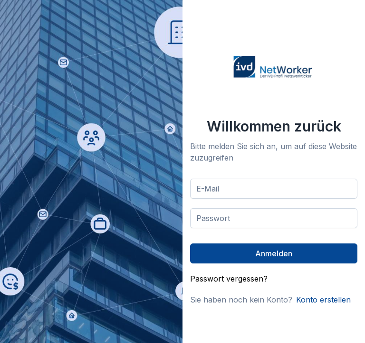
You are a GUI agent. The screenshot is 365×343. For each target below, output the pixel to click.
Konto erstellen (323, 299)
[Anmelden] (273, 253)
